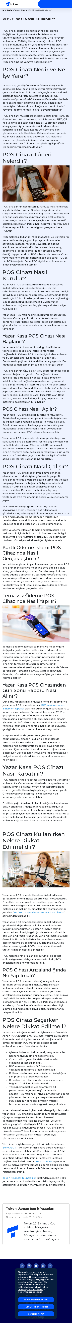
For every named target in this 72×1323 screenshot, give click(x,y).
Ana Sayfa (7, 10)
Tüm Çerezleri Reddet (36, 1307)
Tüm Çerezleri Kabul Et (36, 1299)
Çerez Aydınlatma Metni (30, 1289)
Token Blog (19, 10)
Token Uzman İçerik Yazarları (30, 1209)
